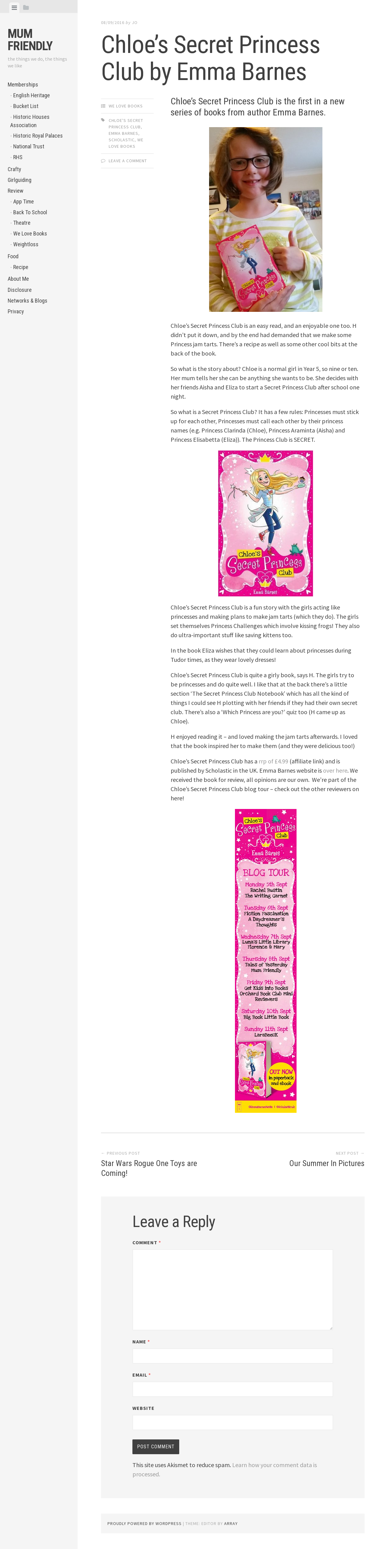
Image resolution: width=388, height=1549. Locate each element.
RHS (17, 157)
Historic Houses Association (30, 121)
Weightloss (25, 244)
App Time (23, 201)
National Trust (28, 146)
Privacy (16, 311)
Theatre (21, 222)
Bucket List (25, 106)
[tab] (14, 7)
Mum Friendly (30, 39)
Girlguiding (19, 180)
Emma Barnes (123, 133)
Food (13, 256)
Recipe (20, 267)
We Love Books (30, 233)
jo (135, 22)
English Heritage (31, 95)
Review (15, 190)
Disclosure (20, 290)
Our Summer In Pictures (327, 1163)
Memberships (23, 84)
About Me (18, 279)
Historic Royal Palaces (38, 135)
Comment (146, 1242)
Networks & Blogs (27, 300)
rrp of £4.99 (273, 761)
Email (141, 1375)
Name (141, 1341)
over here (335, 770)
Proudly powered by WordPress (144, 1523)
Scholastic (122, 140)
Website (143, 1408)
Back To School (30, 212)
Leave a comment (128, 160)
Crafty (14, 169)
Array (231, 1523)
